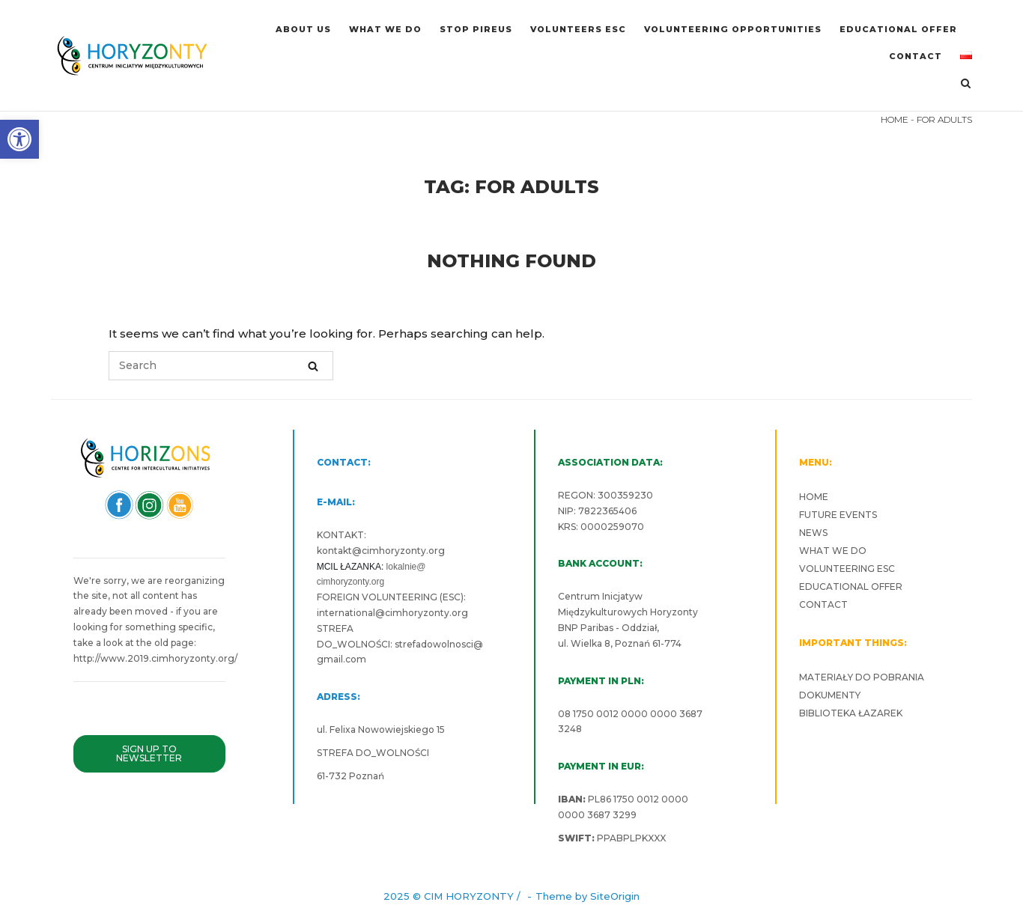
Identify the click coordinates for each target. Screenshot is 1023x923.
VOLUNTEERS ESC (578, 29)
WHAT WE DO (385, 29)
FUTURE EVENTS (838, 514)
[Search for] (221, 365)
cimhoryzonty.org (403, 550)
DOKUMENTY (829, 695)
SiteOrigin (615, 896)
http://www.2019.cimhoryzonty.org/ (155, 658)
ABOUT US (303, 29)
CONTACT (915, 56)
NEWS (813, 532)
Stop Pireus (476, 29)
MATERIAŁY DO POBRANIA (861, 677)
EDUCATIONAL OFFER (898, 29)
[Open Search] (965, 84)
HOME (894, 119)
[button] (19, 139)
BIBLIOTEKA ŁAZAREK (850, 713)
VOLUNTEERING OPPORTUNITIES (733, 29)
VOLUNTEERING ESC (847, 568)
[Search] (313, 365)
